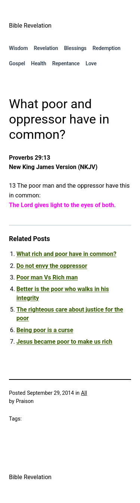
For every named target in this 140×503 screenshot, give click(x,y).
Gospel (17, 63)
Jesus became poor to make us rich (64, 341)
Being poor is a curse (44, 330)
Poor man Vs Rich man (47, 277)
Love (90, 63)
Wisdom (18, 48)
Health (38, 63)
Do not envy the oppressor (51, 265)
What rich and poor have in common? (66, 253)
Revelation (46, 48)
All (84, 393)
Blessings (75, 48)
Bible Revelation (30, 25)
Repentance (66, 63)
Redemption (107, 48)
